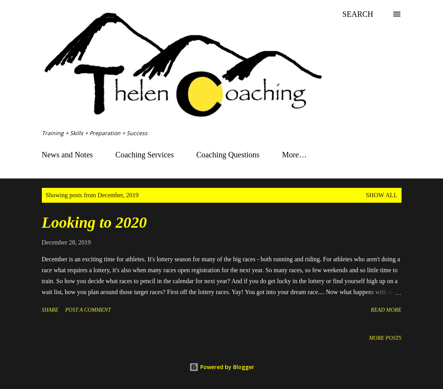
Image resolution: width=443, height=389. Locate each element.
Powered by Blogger (221, 367)
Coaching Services (144, 154)
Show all (381, 195)
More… (294, 154)
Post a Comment (88, 310)
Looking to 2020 (94, 222)
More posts (385, 338)
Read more (386, 310)
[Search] (358, 14)
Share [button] (50, 310)
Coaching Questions (228, 154)
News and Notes (67, 154)
